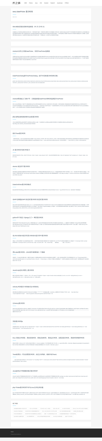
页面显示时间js (18, 321)
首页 (25, 3)
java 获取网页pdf (30, 416)
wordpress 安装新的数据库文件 (32, 411)
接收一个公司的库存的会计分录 (50, 413)
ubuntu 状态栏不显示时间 (21, 166)
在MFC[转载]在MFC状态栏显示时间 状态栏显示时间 (30, 199)
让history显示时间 (19, 303)
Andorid (46, 3)
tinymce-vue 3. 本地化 (45, 408)
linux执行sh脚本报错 (57, 416)
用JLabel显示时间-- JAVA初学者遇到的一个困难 (29, 252)
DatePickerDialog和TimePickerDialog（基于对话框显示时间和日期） (36, 76)
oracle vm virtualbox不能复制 (80, 408)
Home (12, 431)
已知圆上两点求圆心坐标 (78, 411)
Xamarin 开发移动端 (18, 411)
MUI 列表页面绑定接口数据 (65, 411)
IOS (41, 3)
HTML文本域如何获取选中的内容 (43, 416)
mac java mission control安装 (49, 411)
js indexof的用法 (66, 408)
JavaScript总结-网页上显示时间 (23, 270)
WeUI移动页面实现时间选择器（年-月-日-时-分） (29, 27)
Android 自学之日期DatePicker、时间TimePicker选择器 (31, 51)
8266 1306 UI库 (56, 408)
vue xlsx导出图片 (33, 408)
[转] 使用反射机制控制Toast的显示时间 (26, 117)
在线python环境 (68, 416)
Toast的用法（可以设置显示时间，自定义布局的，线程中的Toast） (35, 354)
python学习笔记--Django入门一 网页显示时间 (28, 217)
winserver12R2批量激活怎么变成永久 (33, 413)
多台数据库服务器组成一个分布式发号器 (68, 413)
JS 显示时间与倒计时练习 (21, 150)
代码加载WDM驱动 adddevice (20, 408)
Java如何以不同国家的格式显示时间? (25, 371)
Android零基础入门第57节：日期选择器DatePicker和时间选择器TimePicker (38, 99)
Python (31, 3)
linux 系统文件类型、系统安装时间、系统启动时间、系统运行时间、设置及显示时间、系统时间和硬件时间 (48, 338)
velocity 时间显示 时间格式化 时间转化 (26, 287)
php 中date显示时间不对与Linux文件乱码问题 (28, 387)
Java (36, 3)
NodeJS (53, 3)
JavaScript (59, 3)
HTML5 (67, 3)
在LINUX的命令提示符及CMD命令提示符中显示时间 (30, 235)
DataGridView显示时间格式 (22, 184)
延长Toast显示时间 (19, 133)
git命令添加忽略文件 (18, 413)
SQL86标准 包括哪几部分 (19, 416)
